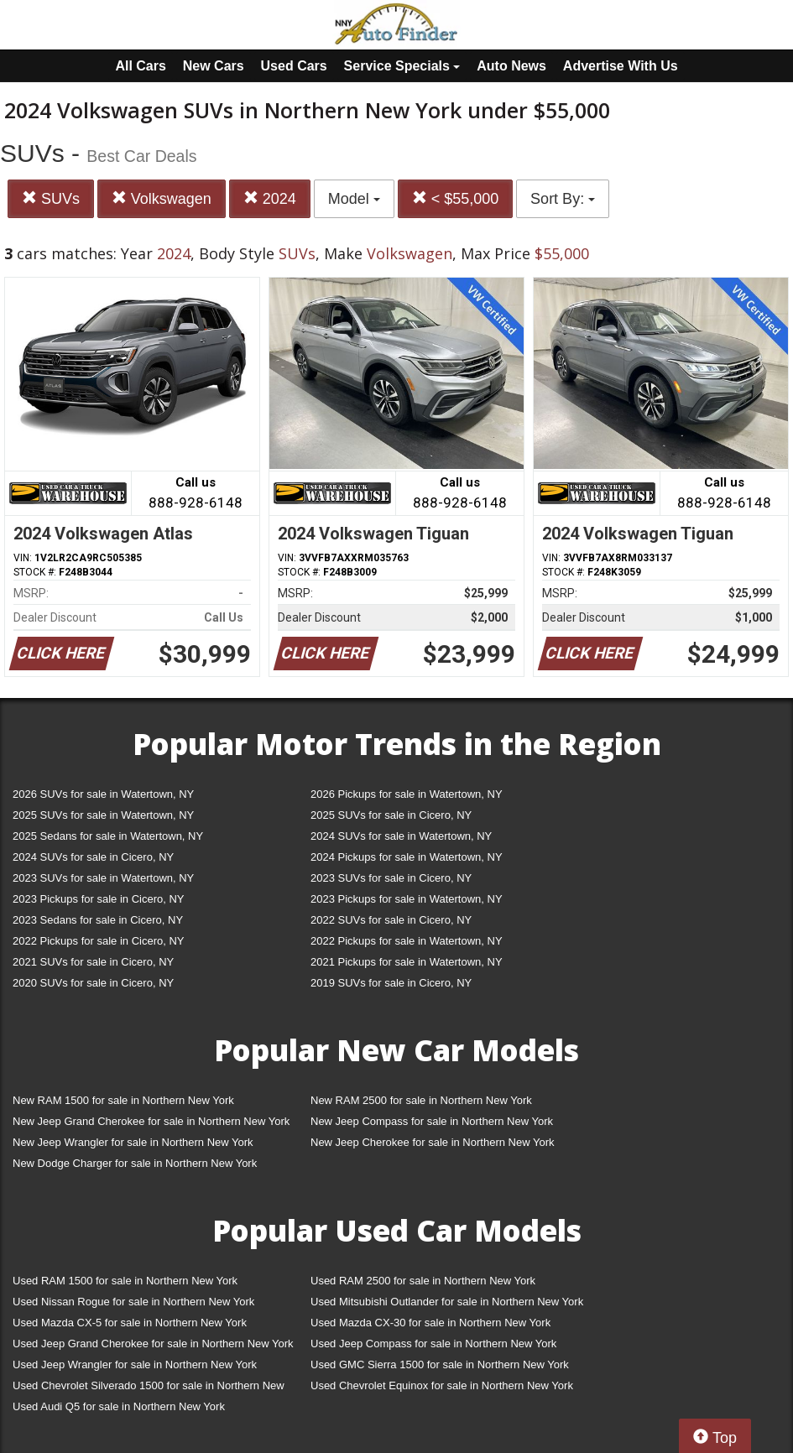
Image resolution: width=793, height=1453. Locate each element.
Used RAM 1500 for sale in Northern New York (125, 1280)
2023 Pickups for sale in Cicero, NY (98, 899)
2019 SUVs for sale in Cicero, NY (391, 982)
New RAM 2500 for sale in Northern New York (421, 1100)
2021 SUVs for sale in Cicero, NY (93, 962)
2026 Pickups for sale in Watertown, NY (406, 794)
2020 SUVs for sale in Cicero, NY (93, 982)
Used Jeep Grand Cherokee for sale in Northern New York (153, 1343)
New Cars (213, 66)
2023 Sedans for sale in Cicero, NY (98, 920)
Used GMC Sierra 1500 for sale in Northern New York (439, 1364)
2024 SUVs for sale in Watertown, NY (401, 836)
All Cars (140, 66)
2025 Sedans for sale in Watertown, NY (108, 836)
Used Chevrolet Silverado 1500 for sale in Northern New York (148, 1388)
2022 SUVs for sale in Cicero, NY (391, 920)
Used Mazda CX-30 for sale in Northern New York (430, 1322)
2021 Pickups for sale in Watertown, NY (406, 962)
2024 (269, 198)
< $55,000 (455, 198)
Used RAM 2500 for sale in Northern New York (422, 1280)
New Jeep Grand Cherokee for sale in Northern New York (151, 1121)
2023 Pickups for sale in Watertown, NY (406, 899)
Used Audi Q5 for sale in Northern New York (119, 1406)
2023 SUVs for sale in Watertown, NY (103, 878)
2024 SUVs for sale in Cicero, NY (93, 857)
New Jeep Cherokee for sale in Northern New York (432, 1142)
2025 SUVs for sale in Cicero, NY (391, 815)
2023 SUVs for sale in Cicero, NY (391, 878)
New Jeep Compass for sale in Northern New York (431, 1121)
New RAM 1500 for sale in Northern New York (123, 1100)
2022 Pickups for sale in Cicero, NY (98, 941)
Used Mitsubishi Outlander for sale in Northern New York (446, 1301)
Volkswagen (161, 198)
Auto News (511, 66)
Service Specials (402, 66)
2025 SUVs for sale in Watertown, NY (103, 815)
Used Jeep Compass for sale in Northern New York (433, 1343)
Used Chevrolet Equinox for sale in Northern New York (441, 1385)
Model (354, 198)
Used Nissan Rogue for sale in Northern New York (133, 1301)
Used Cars (294, 66)
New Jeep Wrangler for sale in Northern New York (133, 1142)
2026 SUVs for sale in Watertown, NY (103, 794)
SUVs (51, 198)
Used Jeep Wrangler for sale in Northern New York (135, 1364)
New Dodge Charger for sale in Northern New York (135, 1163)
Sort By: (562, 198)
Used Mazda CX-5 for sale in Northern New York (130, 1322)
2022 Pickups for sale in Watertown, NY (406, 941)
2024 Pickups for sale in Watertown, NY (406, 857)
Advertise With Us (620, 66)
